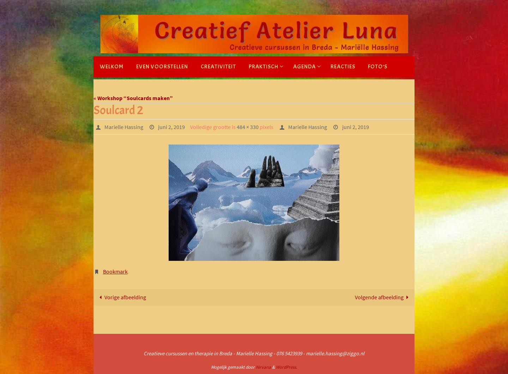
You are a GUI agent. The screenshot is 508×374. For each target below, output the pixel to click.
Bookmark (115, 271)
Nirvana (263, 367)
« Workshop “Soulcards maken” (133, 98)
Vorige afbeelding (121, 297)
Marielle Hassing (123, 126)
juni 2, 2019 (171, 126)
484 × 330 (248, 126)
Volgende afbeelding (383, 297)
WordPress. (286, 367)
